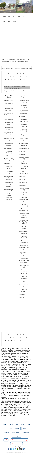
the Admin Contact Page (21, 398)
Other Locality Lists (16, 443)
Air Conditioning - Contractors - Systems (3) (9, 184)
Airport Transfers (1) (24, 96)
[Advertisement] (16, 39)
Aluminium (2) (22, 116)
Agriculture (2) (7, 163)
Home (4, 16)
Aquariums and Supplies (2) (24, 162)
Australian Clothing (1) (24, 189)
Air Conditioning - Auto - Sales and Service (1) (9, 177)
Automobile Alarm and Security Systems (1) (24, 215)
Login (24, 16)
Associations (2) (23, 182)
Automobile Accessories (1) (24, 205)
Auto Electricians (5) (24, 193)
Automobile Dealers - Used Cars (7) (24, 232)
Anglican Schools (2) (24, 134)
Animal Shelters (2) (24, 148)
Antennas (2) (22, 154)
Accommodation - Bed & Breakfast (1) (9, 114)
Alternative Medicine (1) (24, 106)
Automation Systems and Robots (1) (24, 199)
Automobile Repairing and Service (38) (24, 271)
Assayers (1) (22, 179)
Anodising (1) (22, 151)
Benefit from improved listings (19, 440)
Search (14, 16)
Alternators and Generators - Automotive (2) (24, 111)
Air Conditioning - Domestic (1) (9, 190)
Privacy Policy (25, 432)
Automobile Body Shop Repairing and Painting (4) (24, 222)
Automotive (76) (23, 294)
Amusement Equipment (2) (24, 130)
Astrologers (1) (22, 185)
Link (28, 424)
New (9, 16)
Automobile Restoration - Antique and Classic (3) (24, 279)
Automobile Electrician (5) (24, 241)
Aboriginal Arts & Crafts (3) (8, 96)
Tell (6, 428)
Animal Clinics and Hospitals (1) (24, 144)
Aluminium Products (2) (24, 125)
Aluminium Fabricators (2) (24, 120)
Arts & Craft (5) (23, 176)
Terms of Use (15, 432)
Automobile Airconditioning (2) (24, 209)
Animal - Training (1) (24, 139)
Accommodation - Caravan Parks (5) (8, 118)
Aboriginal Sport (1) (9, 100)
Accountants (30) (8, 148)
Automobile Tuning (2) (24, 285)
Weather (14, 21)
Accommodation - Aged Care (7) (8, 109)
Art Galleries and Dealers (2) (24, 167)
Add (19, 16)
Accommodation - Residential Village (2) (9, 138)
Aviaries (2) (22, 297)
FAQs (6, 440)
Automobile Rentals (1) (24, 266)
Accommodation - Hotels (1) (8, 123)
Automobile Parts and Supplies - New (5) (24, 254)
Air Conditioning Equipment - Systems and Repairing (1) (9, 196)
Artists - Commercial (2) (24, 172)
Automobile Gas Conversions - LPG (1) (24, 247)
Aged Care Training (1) (9, 159)
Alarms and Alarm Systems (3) (24, 101)
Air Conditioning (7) (9, 172)
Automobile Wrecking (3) (24, 290)
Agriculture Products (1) (9, 167)
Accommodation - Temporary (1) (8, 144)
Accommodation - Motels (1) (8, 133)
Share (4, 21)
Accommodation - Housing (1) (8, 128)
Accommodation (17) (9, 104)
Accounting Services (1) (9, 152)
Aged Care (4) (7, 156)
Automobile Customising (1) (24, 227)
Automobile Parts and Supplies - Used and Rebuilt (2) (24, 260)
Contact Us (25, 428)
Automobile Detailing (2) (24, 237)
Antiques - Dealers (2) (24, 158)
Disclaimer (6, 432)
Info (9, 21)
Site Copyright (16, 436)
